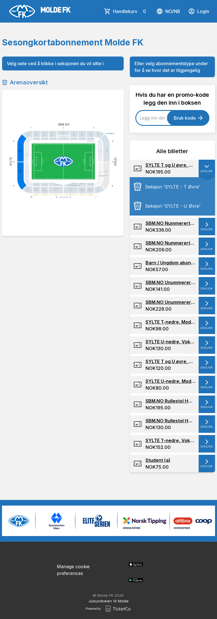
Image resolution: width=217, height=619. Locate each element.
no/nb (168, 11)
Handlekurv (130, 11)
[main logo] (39, 11)
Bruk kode (188, 118)
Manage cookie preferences (73, 570)
